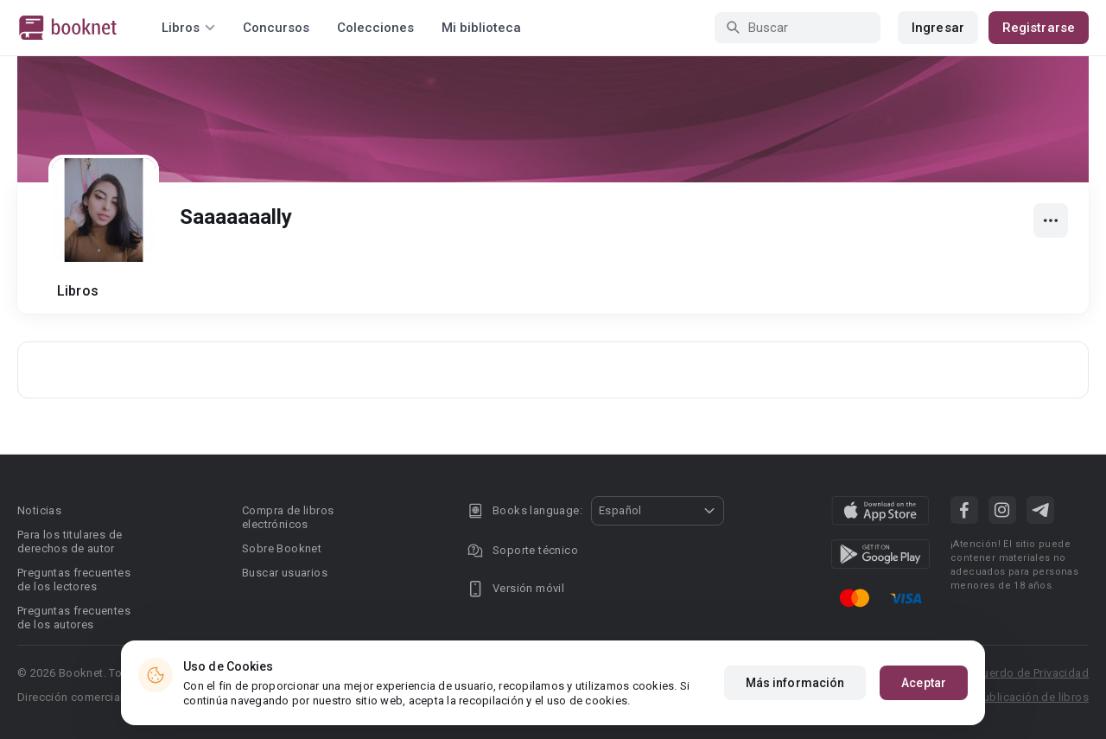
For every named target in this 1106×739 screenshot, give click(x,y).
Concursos (276, 27)
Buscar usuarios (284, 572)
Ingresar (938, 27)
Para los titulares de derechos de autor (69, 541)
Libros (78, 291)
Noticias (39, 510)
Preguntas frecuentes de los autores (73, 617)
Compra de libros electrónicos (288, 517)
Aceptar (923, 683)
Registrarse (1038, 27)
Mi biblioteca (481, 27)
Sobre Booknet (281, 548)
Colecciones (375, 27)
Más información (795, 683)
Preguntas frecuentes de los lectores (73, 579)
